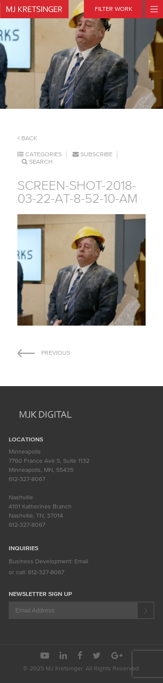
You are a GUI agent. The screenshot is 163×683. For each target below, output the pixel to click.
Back (27, 138)
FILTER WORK (113, 9)
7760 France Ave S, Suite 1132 (49, 461)
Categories (39, 154)
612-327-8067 (27, 479)
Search (37, 161)
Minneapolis (25, 451)
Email (81, 561)
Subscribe (93, 154)
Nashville (21, 497)
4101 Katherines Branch (40, 506)
